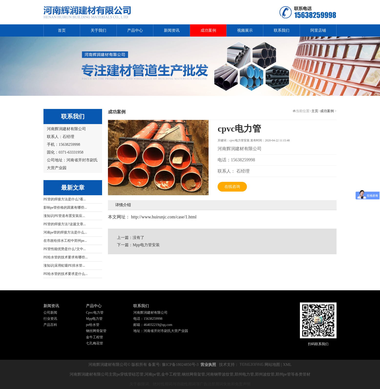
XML (287, 364)
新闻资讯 (171, 30)
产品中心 (135, 30)
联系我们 (281, 30)
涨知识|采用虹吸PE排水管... (64, 265)
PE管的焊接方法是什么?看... (64, 199)
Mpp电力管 (94, 319)
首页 (62, 30)
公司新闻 (50, 312)
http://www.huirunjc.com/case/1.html (163, 216)
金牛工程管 (94, 337)
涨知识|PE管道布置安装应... (64, 216)
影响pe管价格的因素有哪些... (65, 207)
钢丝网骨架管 (96, 331)
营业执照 (208, 364)
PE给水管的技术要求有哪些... (65, 257)
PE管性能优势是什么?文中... (64, 249)
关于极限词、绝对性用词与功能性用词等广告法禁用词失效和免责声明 (190, 384)
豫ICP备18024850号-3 (180, 364)
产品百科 (50, 325)
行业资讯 (50, 319)
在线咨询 (232, 187)
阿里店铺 (318, 30)
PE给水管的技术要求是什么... (65, 274)
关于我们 (98, 30)
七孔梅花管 (94, 343)
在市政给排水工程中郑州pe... (65, 241)
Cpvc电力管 (95, 312)
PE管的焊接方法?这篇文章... (64, 224)
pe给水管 (92, 325)
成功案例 (208, 30)
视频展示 (245, 30)
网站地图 (272, 364)
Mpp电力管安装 (146, 245)
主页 (314, 111)
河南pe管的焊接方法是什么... (65, 232)
